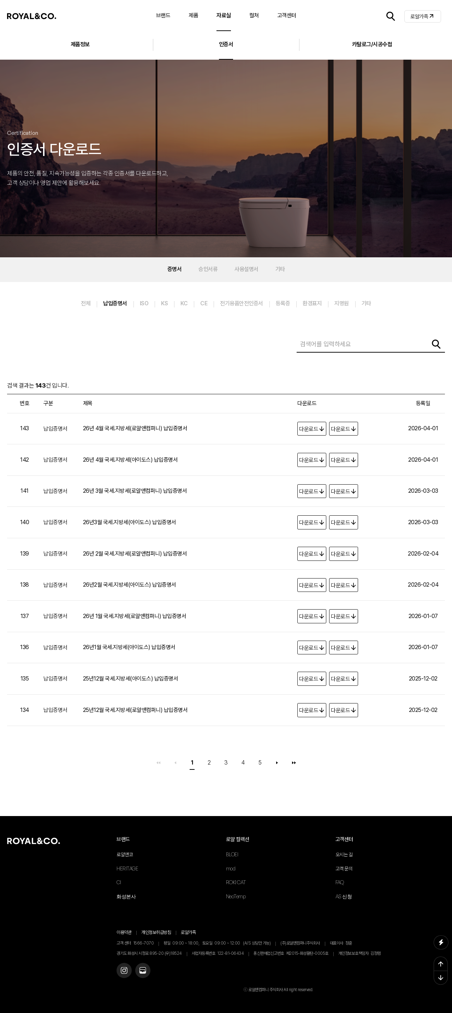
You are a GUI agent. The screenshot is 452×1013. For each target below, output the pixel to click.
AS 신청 (343, 896)
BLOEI (232, 854)
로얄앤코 (125, 854)
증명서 (174, 269)
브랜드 (123, 839)
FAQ (339, 882)
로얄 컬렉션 (237, 839)
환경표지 (312, 303)
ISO (144, 303)
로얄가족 (419, 16)
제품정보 (80, 44)
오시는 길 (344, 854)
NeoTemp (236, 896)
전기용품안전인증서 (241, 303)
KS (164, 303)
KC (184, 303)
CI (119, 882)
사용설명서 (246, 269)
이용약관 (124, 932)
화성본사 (126, 896)
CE (203, 303)
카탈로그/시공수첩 (372, 44)
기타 (280, 269)
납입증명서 (115, 303)
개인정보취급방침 (156, 932)
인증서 (226, 44)
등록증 (283, 303)
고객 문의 (344, 868)
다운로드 (308, 429)
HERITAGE (127, 868)
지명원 (341, 303)
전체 (85, 303)
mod (231, 868)
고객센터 (344, 839)
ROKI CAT (236, 882)
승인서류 (208, 269)
